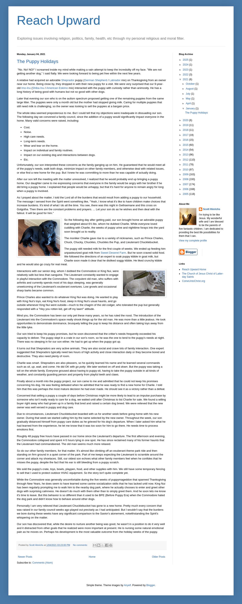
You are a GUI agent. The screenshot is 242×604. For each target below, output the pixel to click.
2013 (186, 154)
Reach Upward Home (194, 269)
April (188, 103)
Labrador (115, 80)
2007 (186, 184)
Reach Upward (58, 20)
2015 (186, 144)
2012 (186, 159)
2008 (186, 179)
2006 (186, 189)
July (188, 93)
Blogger (150, 585)
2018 (186, 130)
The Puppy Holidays (37, 61)
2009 (186, 174)
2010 (186, 169)
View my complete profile (193, 240)
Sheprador (67, 80)
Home (92, 556)
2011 (186, 164)
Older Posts (158, 556)
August (190, 88)
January (190, 108)
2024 (186, 64)
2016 (186, 139)
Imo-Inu (26, 88)
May (188, 98)
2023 (186, 69)
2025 (186, 59)
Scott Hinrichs (211, 209)
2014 (186, 149)
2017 (186, 135)
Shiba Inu (38, 88)
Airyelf (127, 585)
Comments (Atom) (42, 562)
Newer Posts (25, 556)
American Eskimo (57, 88)
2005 (186, 194)
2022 (186, 74)
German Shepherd (95, 80)
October (190, 83)
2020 (186, 120)
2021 (186, 79)
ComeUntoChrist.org (193, 281)
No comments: (80, 545)
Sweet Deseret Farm (113, 252)
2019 (186, 125)
